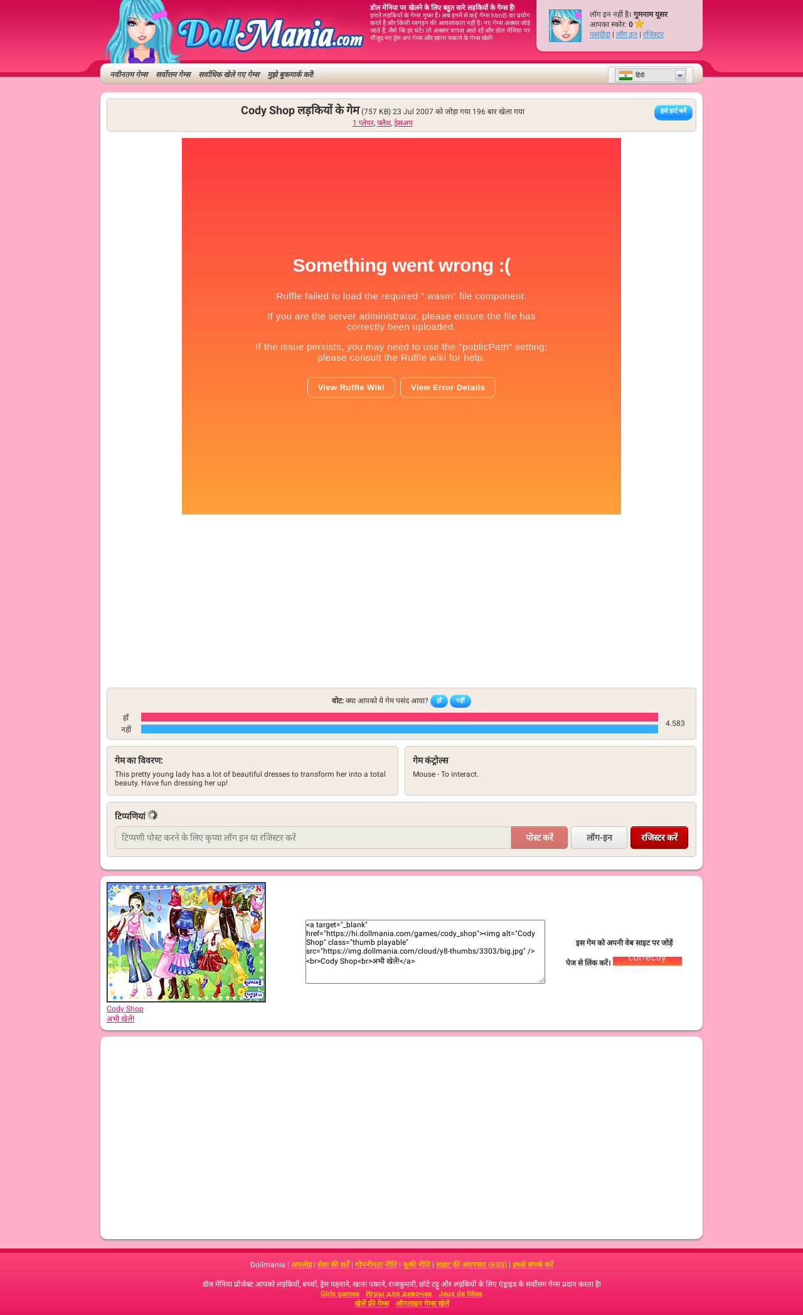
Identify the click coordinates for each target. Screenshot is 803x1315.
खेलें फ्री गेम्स (371, 1303)
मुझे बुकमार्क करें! (290, 74)
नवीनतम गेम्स (128, 74)
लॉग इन (626, 34)
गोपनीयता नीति (376, 1264)
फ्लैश (384, 123)
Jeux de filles (460, 1293)
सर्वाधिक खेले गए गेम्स (228, 74)
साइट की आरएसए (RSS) (471, 1264)
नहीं (460, 700)
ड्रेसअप (403, 123)
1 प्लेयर (363, 123)
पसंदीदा (600, 34)
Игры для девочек (399, 1293)
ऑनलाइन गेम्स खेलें (422, 1303)
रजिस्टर (653, 34)
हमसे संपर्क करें (533, 1264)
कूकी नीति (416, 1264)
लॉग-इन (599, 838)
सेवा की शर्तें (333, 1264)
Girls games (340, 1293)
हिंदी (631, 75)
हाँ (439, 700)
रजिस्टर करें (659, 838)
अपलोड (301, 1264)
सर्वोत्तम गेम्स (173, 74)
